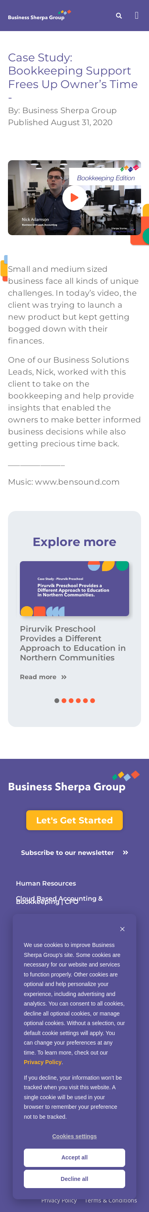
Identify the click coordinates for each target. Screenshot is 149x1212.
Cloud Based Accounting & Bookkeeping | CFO (59, 900)
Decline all (74, 1179)
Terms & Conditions (111, 1200)
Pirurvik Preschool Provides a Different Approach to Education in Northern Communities (73, 643)
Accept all (74, 1157)
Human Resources (46, 883)
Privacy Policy (43, 1062)
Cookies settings (74, 1136)
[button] (136, 15)
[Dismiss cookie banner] (122, 930)
